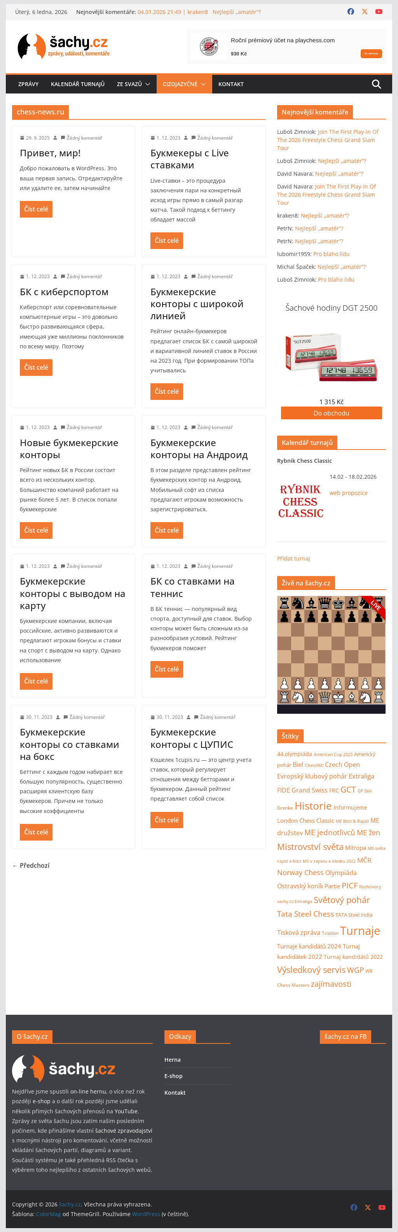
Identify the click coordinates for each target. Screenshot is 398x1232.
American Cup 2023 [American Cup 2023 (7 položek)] (333, 754)
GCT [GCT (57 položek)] (348, 789)
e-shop (42, 1101)
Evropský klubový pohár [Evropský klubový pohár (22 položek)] (312, 776)
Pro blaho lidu (331, 254)
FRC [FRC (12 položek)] (334, 790)
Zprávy (28, 84)
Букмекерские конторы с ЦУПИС (191, 737)
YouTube (126, 1111)
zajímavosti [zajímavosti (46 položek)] (331, 984)
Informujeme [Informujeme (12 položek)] (350, 807)
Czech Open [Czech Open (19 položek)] (342, 764)
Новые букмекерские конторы (69, 448)
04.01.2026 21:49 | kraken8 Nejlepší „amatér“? (199, 12)
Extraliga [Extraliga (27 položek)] (361, 776)
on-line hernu (88, 1091)
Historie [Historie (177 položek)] (313, 806)
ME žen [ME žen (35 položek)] (368, 832)
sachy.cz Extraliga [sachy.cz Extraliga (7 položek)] (294, 901)
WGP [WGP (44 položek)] (355, 970)
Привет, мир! (50, 152)
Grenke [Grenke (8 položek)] (285, 808)
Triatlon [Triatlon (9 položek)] (330, 933)
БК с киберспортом (64, 291)
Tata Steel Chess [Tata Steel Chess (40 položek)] (305, 914)
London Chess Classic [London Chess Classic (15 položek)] (305, 820)
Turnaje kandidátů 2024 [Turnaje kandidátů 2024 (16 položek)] (309, 946)
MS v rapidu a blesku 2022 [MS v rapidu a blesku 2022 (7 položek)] (329, 861)
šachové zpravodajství (123, 1130)
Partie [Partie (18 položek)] (332, 886)
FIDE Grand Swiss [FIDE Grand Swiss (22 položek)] (302, 790)
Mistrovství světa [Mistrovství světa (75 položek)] (310, 846)
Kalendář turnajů (78, 84)
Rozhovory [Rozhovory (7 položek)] (370, 886)
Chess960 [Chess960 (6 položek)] (314, 765)
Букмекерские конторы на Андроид (199, 448)
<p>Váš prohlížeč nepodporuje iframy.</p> (331, 655)
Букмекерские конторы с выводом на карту (73, 592)
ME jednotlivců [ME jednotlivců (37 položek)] (329, 832)
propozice (355, 493)
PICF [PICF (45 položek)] (350, 885)
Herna (172, 1059)
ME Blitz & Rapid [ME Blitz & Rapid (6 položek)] (352, 821)
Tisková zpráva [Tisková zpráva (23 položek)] (298, 932)
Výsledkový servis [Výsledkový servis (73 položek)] (311, 969)
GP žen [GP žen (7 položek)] (365, 791)
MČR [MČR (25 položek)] (364, 860)
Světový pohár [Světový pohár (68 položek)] (342, 899)
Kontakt (231, 84)
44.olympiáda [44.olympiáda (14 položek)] (294, 754)
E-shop (173, 1076)
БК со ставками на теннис (192, 586)
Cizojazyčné (180, 84)
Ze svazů (129, 84)
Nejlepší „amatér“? (342, 160)
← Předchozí (30, 865)
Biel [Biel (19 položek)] (298, 764)
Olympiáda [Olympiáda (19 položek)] (341, 873)
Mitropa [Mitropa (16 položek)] (355, 847)
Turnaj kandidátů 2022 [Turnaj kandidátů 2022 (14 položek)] (353, 956)
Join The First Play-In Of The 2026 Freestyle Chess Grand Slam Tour (328, 140)
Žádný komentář (84, 138)
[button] (146, 84)
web (335, 493)
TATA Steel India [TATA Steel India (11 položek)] (353, 914)
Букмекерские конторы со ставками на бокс (69, 743)
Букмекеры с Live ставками (189, 158)
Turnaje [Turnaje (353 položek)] (360, 930)
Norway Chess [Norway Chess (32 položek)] (300, 872)
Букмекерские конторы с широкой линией (197, 303)
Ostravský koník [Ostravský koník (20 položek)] (300, 886)
